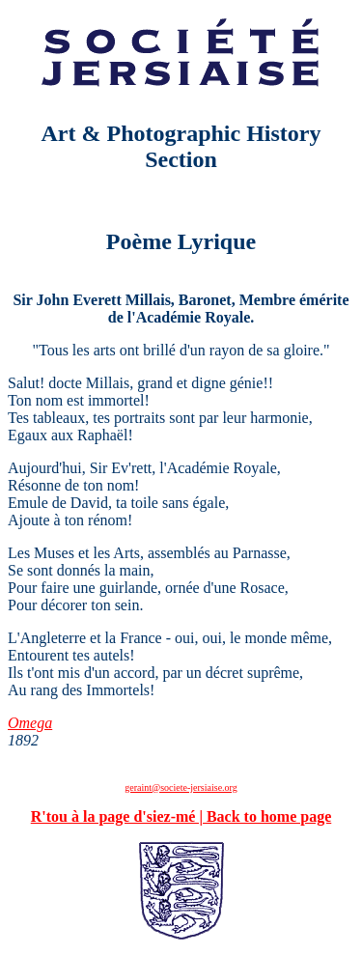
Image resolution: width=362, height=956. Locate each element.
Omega (30, 723)
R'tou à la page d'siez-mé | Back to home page (181, 816)
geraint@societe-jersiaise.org (181, 787)
